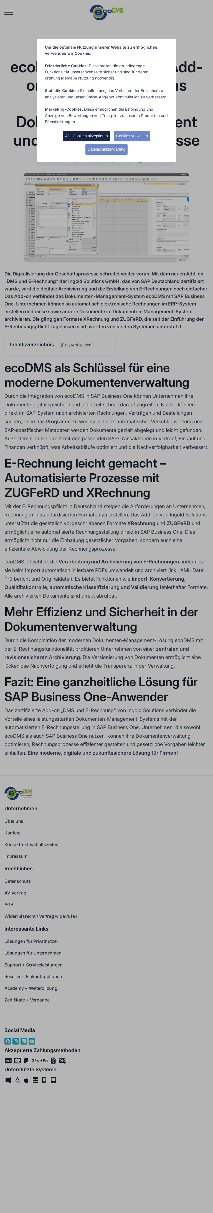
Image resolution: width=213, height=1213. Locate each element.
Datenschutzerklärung (106, 149)
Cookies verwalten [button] (132, 136)
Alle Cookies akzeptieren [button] (86, 136)
